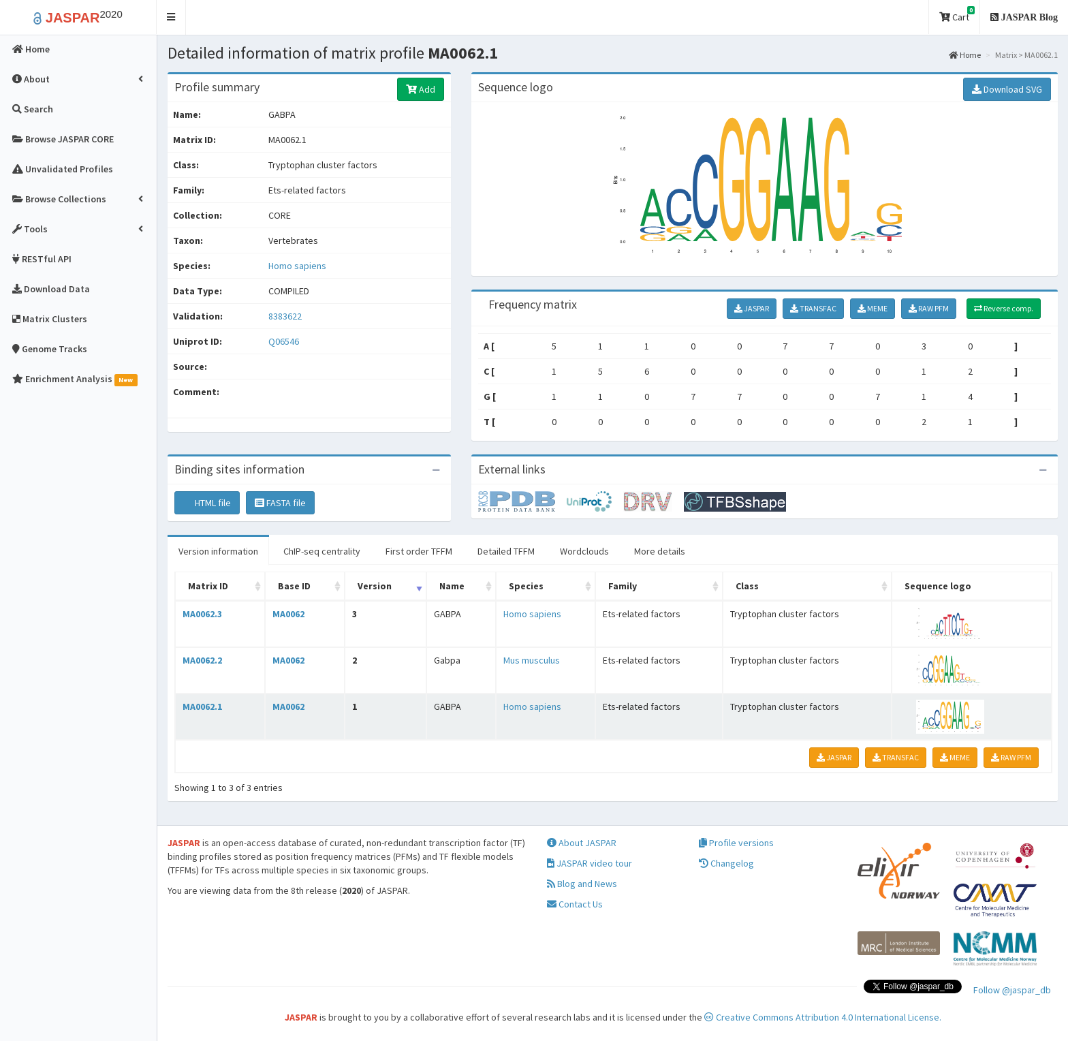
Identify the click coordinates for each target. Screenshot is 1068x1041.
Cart (957, 14)
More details (659, 551)
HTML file (207, 503)
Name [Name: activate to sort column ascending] (452, 586)
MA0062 (288, 614)
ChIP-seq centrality (321, 551)
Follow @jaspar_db (1012, 990)
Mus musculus (531, 660)
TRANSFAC (813, 308)
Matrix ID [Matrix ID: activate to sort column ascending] (208, 586)
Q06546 (284, 341)
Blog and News (582, 883)
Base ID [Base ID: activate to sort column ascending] (294, 586)
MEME (873, 308)
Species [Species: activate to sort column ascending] (526, 586)
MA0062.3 (202, 614)
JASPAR (751, 308)
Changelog (726, 863)
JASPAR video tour (589, 863)
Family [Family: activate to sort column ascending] (622, 586)
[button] (171, 17)
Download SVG (1007, 89)
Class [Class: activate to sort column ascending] (747, 586)
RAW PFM (929, 308)
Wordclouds (584, 551)
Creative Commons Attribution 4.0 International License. (822, 1017)
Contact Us (575, 904)
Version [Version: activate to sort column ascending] (375, 586)
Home (965, 55)
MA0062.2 (202, 660)
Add (420, 89)
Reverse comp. (1003, 308)
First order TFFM (419, 551)
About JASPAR (581, 843)
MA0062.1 (202, 706)
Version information (218, 551)
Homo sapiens (297, 266)
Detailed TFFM (506, 551)
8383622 (285, 316)
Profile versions (736, 843)
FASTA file (280, 503)
